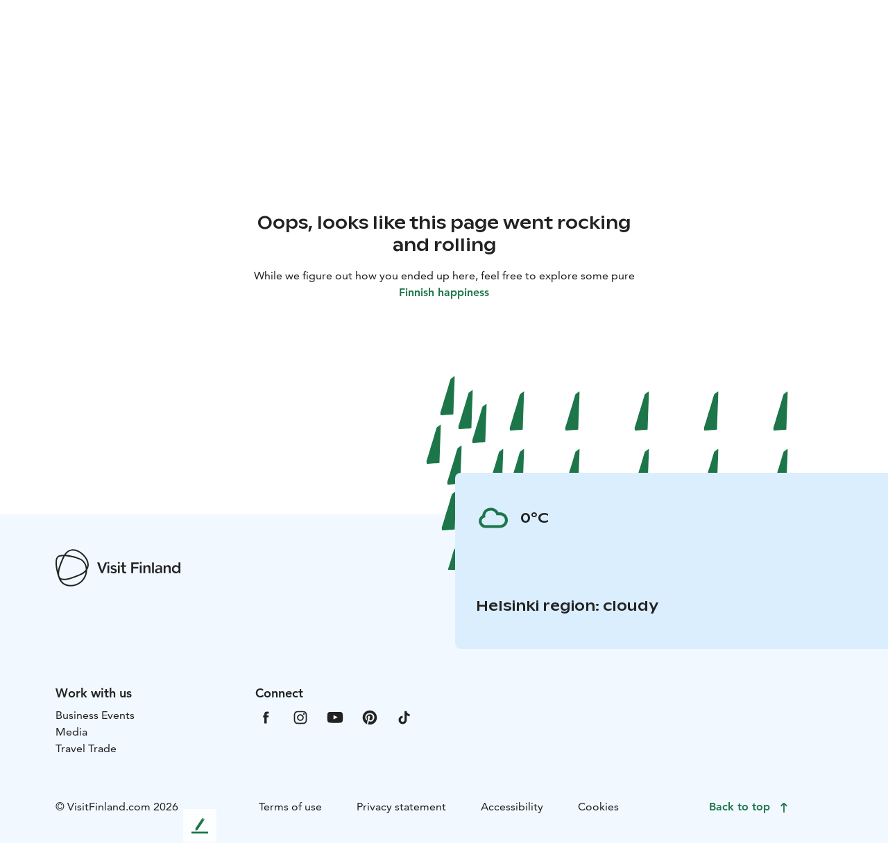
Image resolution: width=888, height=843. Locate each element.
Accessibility (512, 806)
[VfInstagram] (300, 716)
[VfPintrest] (369, 716)
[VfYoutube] (335, 716)
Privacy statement (401, 806)
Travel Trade (86, 748)
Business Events (95, 715)
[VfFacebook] (265, 716)
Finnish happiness (444, 292)
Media (71, 731)
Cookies (598, 806)
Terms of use (290, 806)
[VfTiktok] (404, 716)
